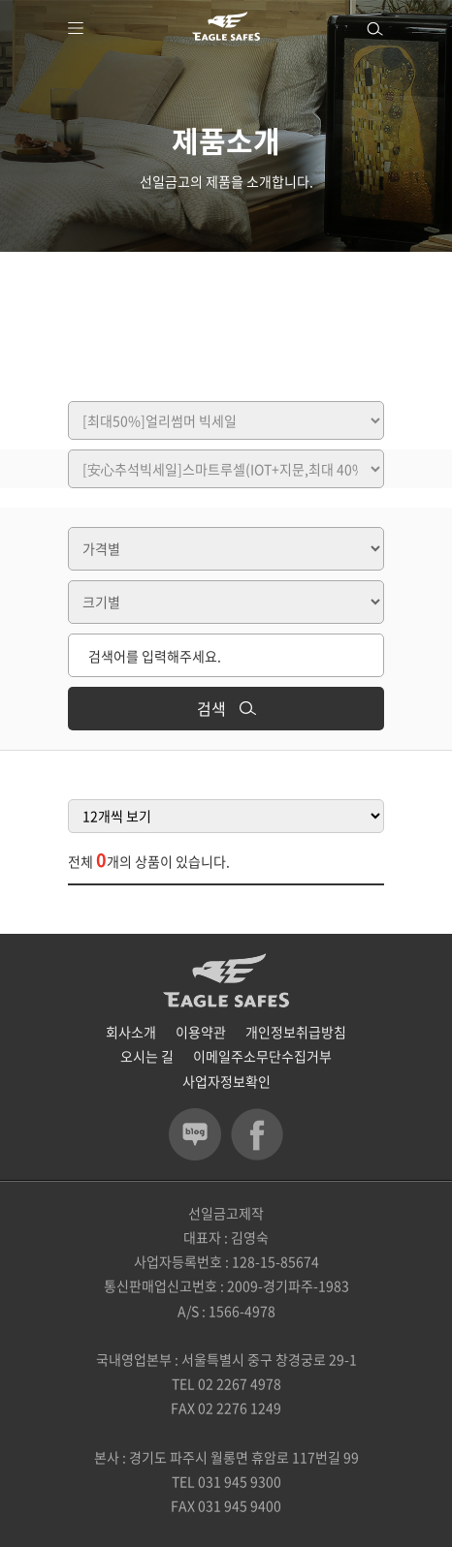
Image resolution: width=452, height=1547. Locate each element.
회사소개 (131, 1031)
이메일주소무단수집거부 (262, 1056)
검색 (226, 708)
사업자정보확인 (226, 1081)
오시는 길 (147, 1056)
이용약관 (201, 1031)
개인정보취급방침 (295, 1031)
